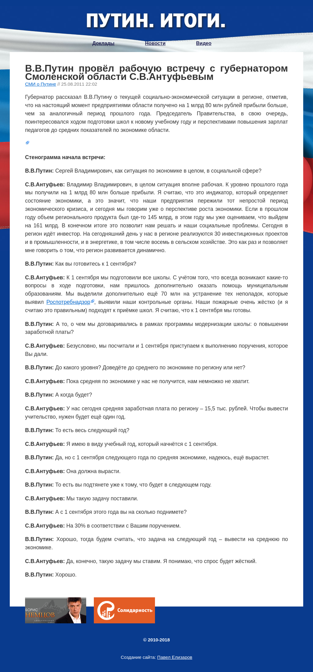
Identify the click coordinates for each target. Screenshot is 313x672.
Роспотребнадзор (68, 302)
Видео (204, 43)
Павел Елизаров (174, 657)
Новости (155, 43)
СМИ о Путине (40, 84)
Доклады (103, 43)
